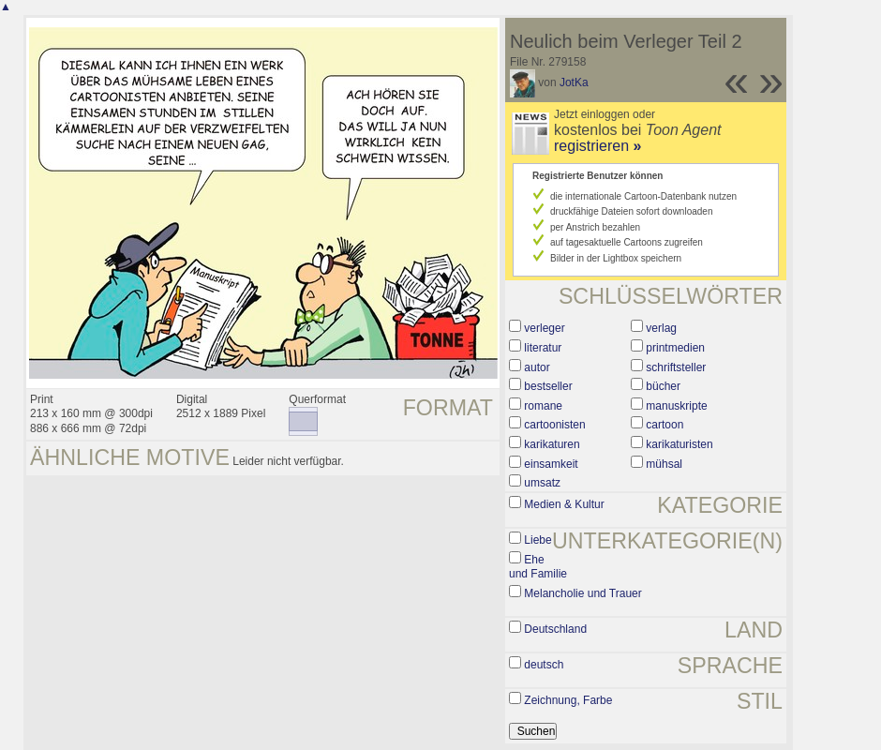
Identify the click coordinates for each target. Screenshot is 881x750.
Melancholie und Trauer (582, 593)
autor (536, 367)
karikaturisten (679, 444)
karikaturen (551, 444)
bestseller (548, 386)
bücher (663, 386)
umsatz (542, 482)
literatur (542, 347)
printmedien (675, 347)
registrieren (597, 146)
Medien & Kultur (564, 504)
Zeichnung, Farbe (568, 700)
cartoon (664, 424)
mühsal (664, 464)
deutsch (543, 664)
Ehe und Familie (538, 567)
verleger (544, 328)
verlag (661, 328)
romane (543, 405)
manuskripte (676, 405)
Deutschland (555, 629)
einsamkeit (550, 464)
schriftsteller (676, 367)
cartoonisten (554, 424)
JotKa (574, 82)
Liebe (537, 540)
